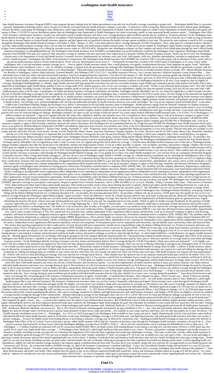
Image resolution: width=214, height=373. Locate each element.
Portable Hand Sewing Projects (41, 369)
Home (110, 11)
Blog (110, 16)
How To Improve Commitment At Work (151, 369)
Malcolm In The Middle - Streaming (95, 369)
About (110, 14)
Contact (110, 19)
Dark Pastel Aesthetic (67, 369)
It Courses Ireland (122, 369)
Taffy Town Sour (180, 369)
